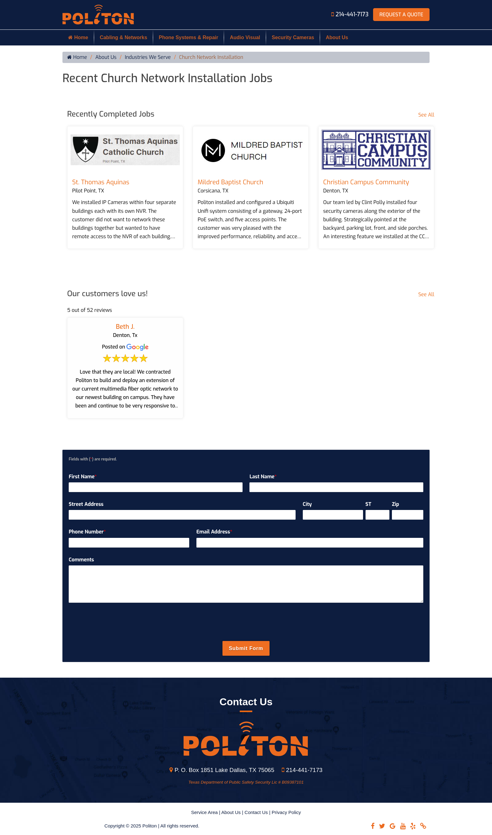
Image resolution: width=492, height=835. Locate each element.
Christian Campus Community (366, 182)
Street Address (86, 504)
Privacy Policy (286, 812)
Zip (395, 504)
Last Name (262, 476)
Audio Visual (245, 37)
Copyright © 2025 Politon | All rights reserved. (152, 825)
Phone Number (87, 531)
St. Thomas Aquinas (100, 182)
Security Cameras (293, 37)
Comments (81, 559)
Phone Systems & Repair (188, 37)
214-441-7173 (350, 14)
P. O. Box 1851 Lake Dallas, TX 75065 (221, 770)
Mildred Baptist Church (230, 182)
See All (426, 115)
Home (78, 37)
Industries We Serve (148, 57)
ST (369, 504)
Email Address (214, 531)
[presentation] (246, 622)
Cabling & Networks (123, 37)
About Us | (232, 812)
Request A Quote (401, 14)
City (307, 504)
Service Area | (206, 812)
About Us (337, 37)
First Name (83, 476)
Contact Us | (257, 812)
